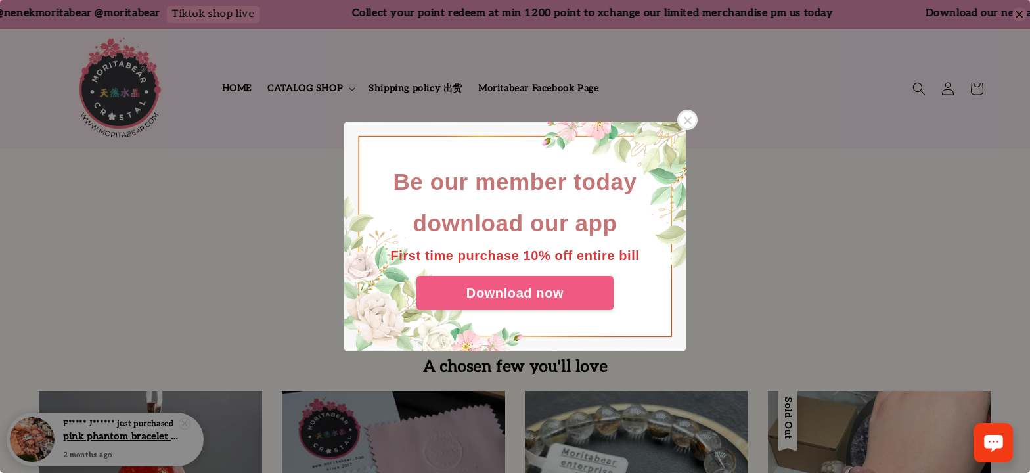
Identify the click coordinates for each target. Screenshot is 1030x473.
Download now (515, 293)
